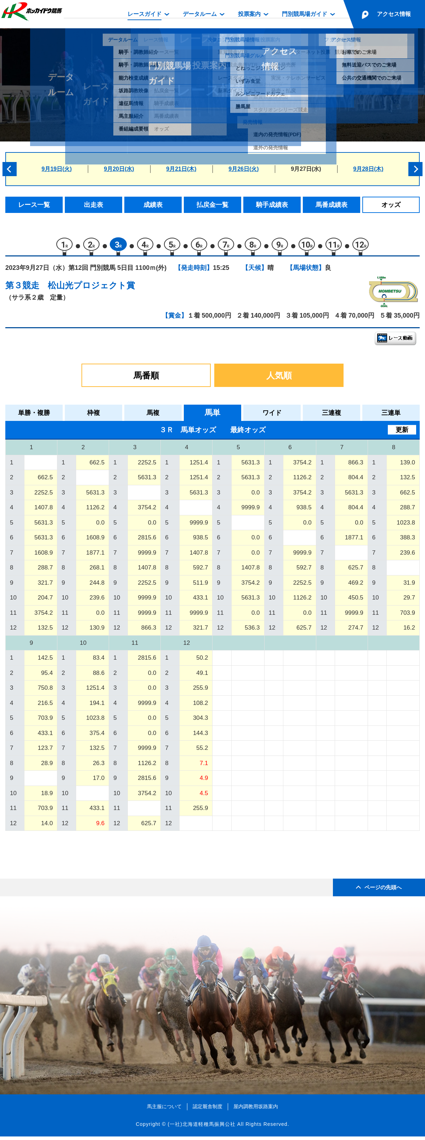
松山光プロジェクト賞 (91, 288)
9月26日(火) (243, 169)
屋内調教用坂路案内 (255, 1109)
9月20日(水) (119, 169)
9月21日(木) (181, 169)
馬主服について (164, 1109)
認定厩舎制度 (207, 1109)
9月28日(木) (368, 169)
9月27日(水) (306, 169)
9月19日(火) (56, 169)
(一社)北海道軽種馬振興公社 (201, 1127)
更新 (402, 432)
